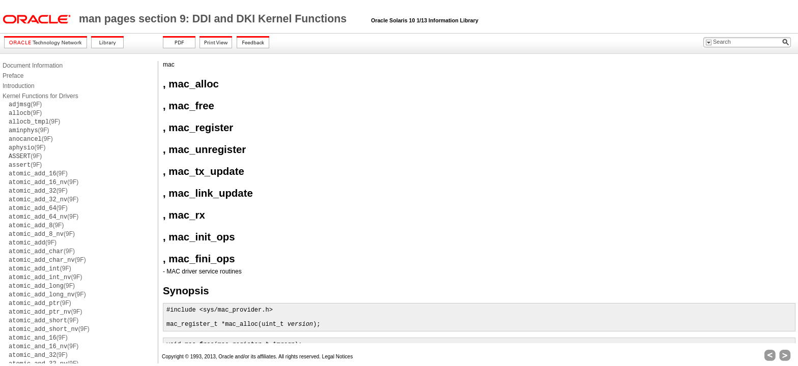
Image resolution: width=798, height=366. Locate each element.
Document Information (33, 65)
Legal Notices (337, 356)
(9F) (25, 104)
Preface (13, 75)
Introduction (19, 85)
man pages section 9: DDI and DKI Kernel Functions (214, 19)
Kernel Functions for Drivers (40, 96)
